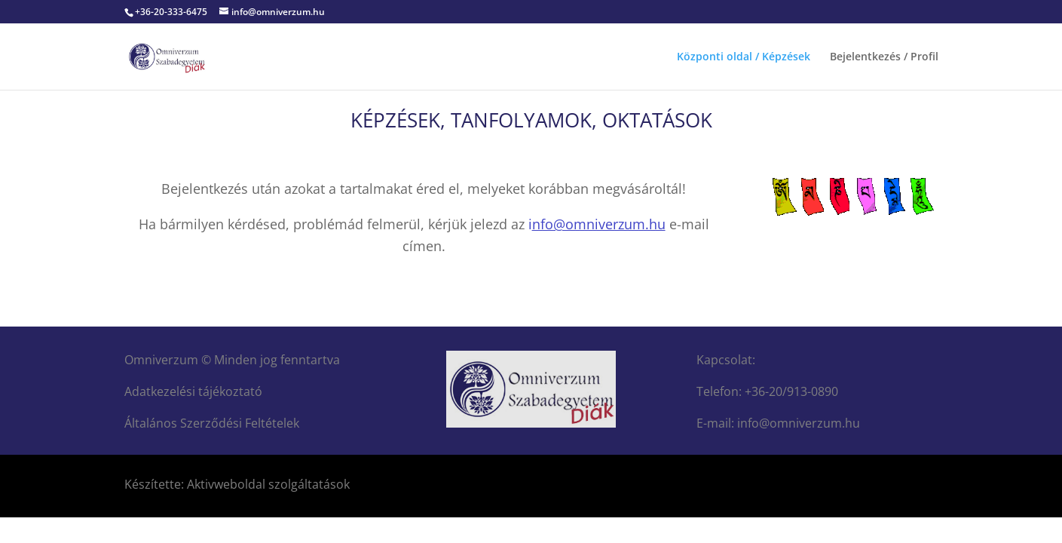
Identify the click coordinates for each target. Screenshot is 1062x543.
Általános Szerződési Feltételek (211, 423)
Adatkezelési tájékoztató (193, 391)
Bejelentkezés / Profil (884, 57)
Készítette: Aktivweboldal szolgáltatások (237, 484)
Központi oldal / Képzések (743, 57)
